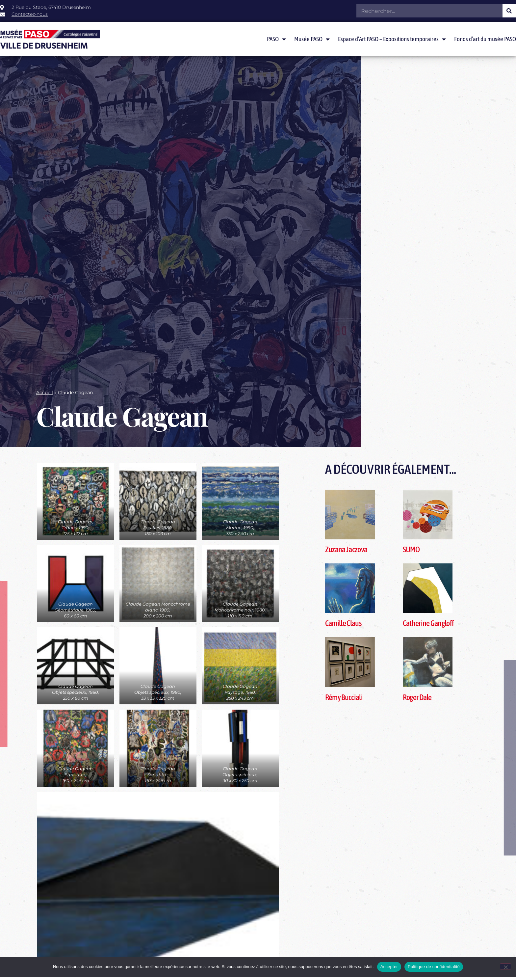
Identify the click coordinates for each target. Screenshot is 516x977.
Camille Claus (343, 623)
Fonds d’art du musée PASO (485, 38)
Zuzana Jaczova (346, 549)
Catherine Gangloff (428, 623)
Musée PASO (312, 39)
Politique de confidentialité (434, 966)
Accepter (389, 966)
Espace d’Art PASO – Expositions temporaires (392, 39)
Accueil (44, 392)
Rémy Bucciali (344, 697)
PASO (276, 39)
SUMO (411, 549)
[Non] (505, 966)
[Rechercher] (509, 10)
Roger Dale (417, 697)
